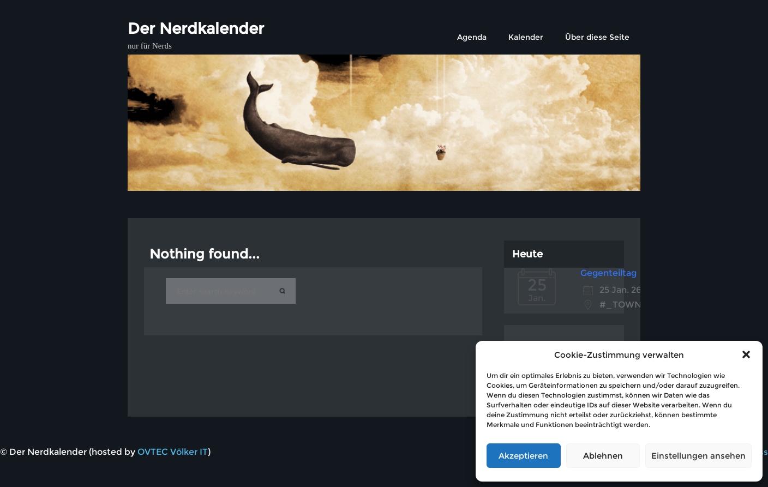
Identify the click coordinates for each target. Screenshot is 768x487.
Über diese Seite (597, 37)
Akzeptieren (523, 455)
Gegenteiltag (608, 273)
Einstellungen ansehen (698, 455)
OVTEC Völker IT (172, 452)
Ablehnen (603, 455)
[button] (746, 354)
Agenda (472, 37)
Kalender (525, 37)
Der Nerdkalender (196, 28)
